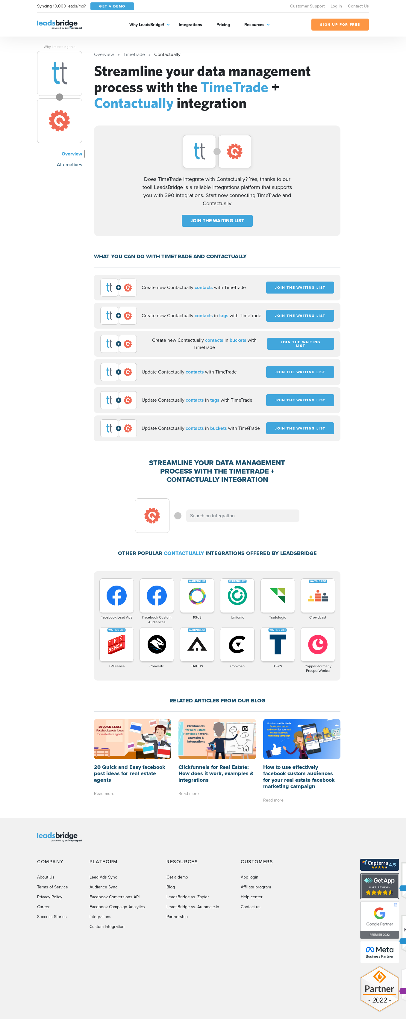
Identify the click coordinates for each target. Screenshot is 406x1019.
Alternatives (69, 164)
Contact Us (358, 6)
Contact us (250, 907)
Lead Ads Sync (103, 877)
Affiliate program (256, 887)
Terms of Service (52, 887)
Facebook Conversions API (115, 897)
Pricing (223, 25)
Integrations (190, 25)
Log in (336, 6)
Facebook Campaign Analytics (117, 907)
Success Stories (52, 917)
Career (43, 907)
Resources (254, 25)
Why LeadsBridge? (146, 25)
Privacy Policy (49, 897)
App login (249, 877)
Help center (252, 897)
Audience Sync (103, 887)
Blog (170, 887)
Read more (104, 793)
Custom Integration (107, 926)
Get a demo (177, 877)
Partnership (177, 917)
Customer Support (307, 6)
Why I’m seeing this (59, 47)
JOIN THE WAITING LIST (217, 220)
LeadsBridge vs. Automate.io (192, 907)
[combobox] (242, 516)
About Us (45, 877)
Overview (72, 153)
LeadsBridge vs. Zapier (187, 897)
